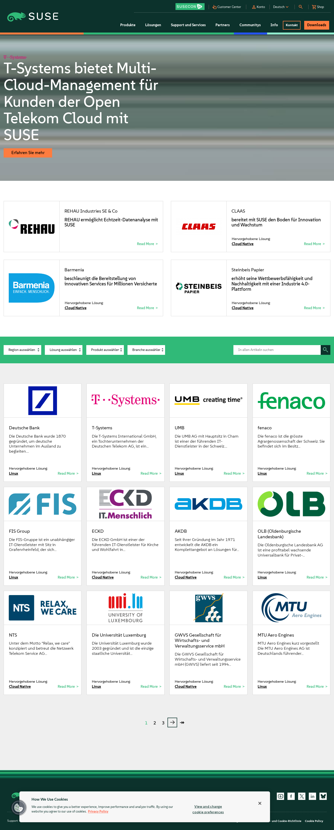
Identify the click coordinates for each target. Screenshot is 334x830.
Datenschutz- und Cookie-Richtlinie (277, 821)
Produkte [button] (127, 25)
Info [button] (274, 25)
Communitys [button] (250, 25)
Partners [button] (222, 25)
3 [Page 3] (163, 723)
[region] (144, 806)
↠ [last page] (182, 722)
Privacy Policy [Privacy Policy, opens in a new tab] (98, 811)
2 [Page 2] (154, 723)
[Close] (259, 803)
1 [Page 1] (146, 723)
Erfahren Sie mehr (28, 152)
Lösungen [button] (153, 25)
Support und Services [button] (188, 25)
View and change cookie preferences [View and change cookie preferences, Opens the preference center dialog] (208, 809)
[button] (191, 5)
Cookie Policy (314, 821)
